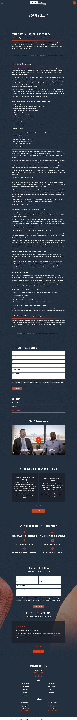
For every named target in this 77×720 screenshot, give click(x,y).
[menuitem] (38, 403)
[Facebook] (35, 676)
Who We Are (52, 683)
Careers (52, 689)
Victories (24, 692)
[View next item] (40, 505)
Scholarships (25, 689)
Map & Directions (24, 710)
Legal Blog (51, 692)
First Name (14, 352)
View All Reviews (38, 651)
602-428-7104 (38, 673)
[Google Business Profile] (41, 676)
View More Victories (38, 510)
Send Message (17, 388)
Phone (13, 360)
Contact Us (24, 695)
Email (13, 364)
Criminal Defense (24, 686)
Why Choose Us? (25, 683)
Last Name (14, 356)
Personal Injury (52, 686)
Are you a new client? (16, 369)
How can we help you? (16, 373)
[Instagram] (38, 676)
